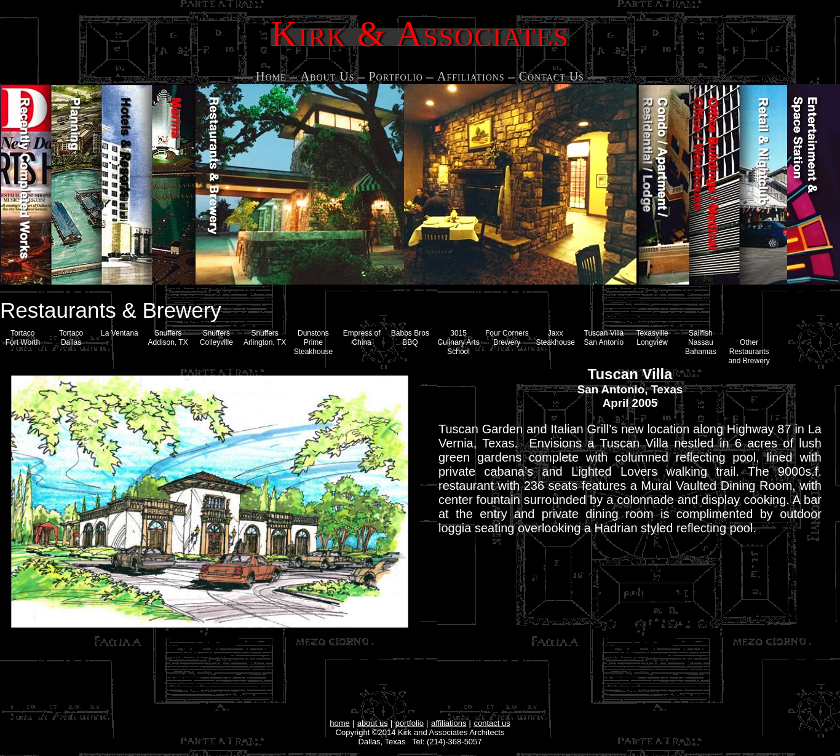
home (340, 723)
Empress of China (362, 338)
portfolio (409, 723)
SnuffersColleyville (216, 338)
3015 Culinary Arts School (459, 342)
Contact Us (551, 76)
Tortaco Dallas (71, 338)
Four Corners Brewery (507, 338)
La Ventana (119, 333)
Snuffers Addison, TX (168, 338)
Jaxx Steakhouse (555, 338)
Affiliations (471, 76)
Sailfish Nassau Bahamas (700, 342)
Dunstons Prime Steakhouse (313, 342)
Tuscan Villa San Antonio (604, 338)
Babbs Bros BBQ (410, 338)
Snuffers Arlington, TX (265, 338)
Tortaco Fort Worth (23, 338)
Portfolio (395, 76)
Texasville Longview (652, 338)
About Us (328, 76)
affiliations (449, 723)
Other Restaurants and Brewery (748, 351)
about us (372, 723)
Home (271, 76)
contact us (492, 723)
